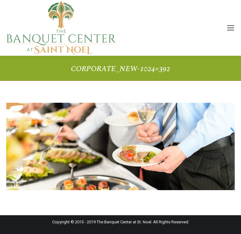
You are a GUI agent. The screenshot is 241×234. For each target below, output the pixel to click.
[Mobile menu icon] (231, 28)
